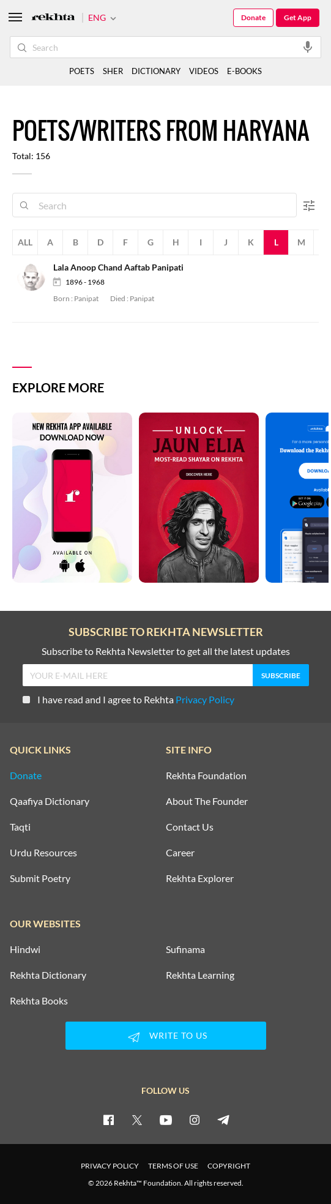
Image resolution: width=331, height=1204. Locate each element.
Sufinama (185, 949)
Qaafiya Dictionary (49, 801)
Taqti (20, 827)
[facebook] (108, 1119)
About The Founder (207, 801)
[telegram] (223, 1119)
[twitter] (137, 1119)
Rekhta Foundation (206, 775)
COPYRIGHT (228, 1165)
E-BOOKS (244, 71)
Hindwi (25, 949)
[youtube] (166, 1119)
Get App (297, 17)
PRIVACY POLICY (110, 1165)
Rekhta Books (39, 1001)
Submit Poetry (40, 878)
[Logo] (53, 18)
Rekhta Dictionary (48, 975)
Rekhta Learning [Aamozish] (200, 975)
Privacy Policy (205, 699)
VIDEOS (203, 71)
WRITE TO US (165, 1037)
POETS (81, 71)
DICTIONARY (156, 71)
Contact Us (190, 827)
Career (180, 853)
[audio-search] (308, 46)
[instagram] (194, 1119)
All (25, 242)
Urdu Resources (43, 853)
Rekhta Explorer (200, 878)
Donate (253, 17)
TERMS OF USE (173, 1165)
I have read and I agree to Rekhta (128, 699)
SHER (113, 71)
